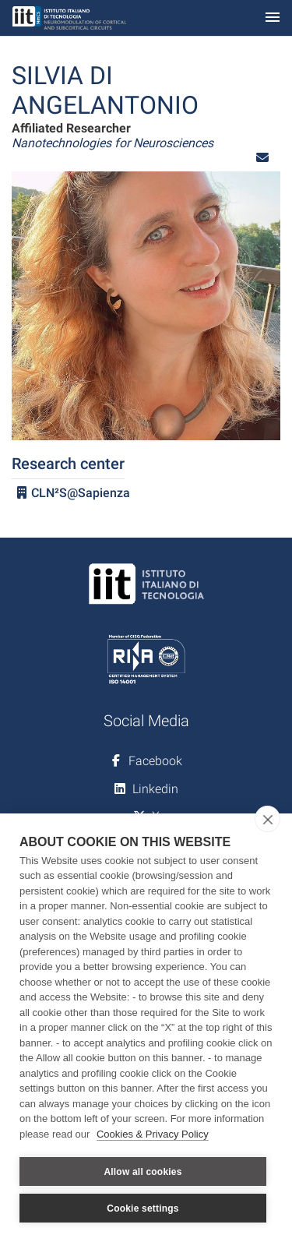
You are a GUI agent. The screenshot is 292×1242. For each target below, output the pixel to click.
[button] (262, 157)
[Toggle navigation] (272, 18)
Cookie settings (142, 1208)
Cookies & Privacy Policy (153, 1134)
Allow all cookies (142, 1171)
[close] (267, 819)
